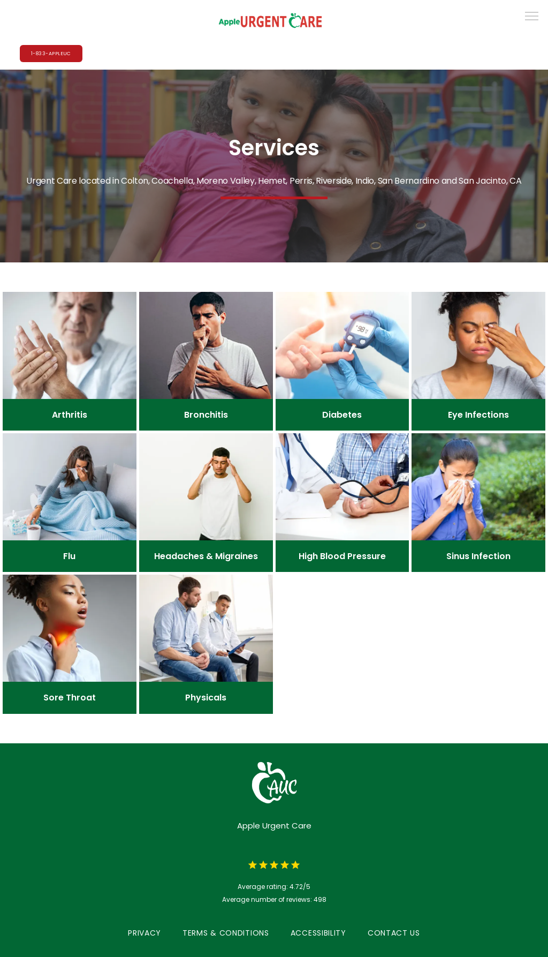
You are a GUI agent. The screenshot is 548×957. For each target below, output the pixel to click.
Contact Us (394, 933)
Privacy (144, 933)
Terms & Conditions (225, 933)
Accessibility (318, 933)
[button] (532, 17)
